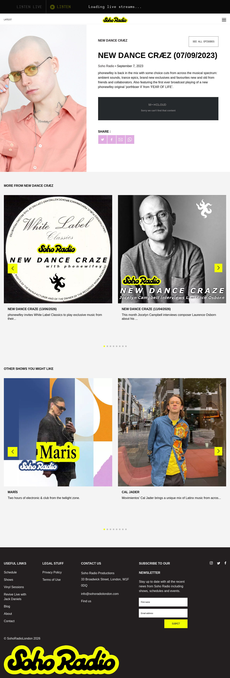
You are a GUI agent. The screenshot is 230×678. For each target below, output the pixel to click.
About (8, 613)
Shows (8, 579)
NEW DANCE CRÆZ (112, 40)
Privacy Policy (52, 572)
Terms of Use (51, 579)
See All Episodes (203, 41)
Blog (7, 606)
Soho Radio (106, 66)
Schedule (10, 572)
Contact (9, 621)
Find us (86, 601)
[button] (218, 268)
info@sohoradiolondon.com (100, 593)
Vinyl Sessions (14, 587)
